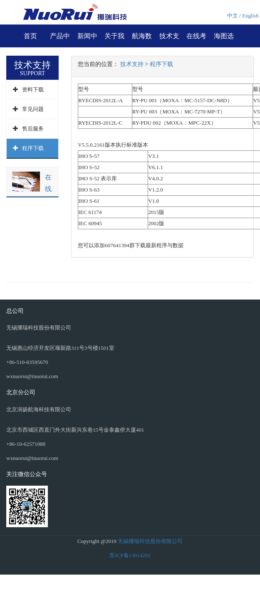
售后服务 (33, 128)
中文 (232, 15)
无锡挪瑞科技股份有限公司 (150, 541)
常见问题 (33, 109)
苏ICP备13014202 (129, 555)
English (250, 15)
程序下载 (33, 148)
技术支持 (132, 64)
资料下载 (33, 89)
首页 (30, 35)
